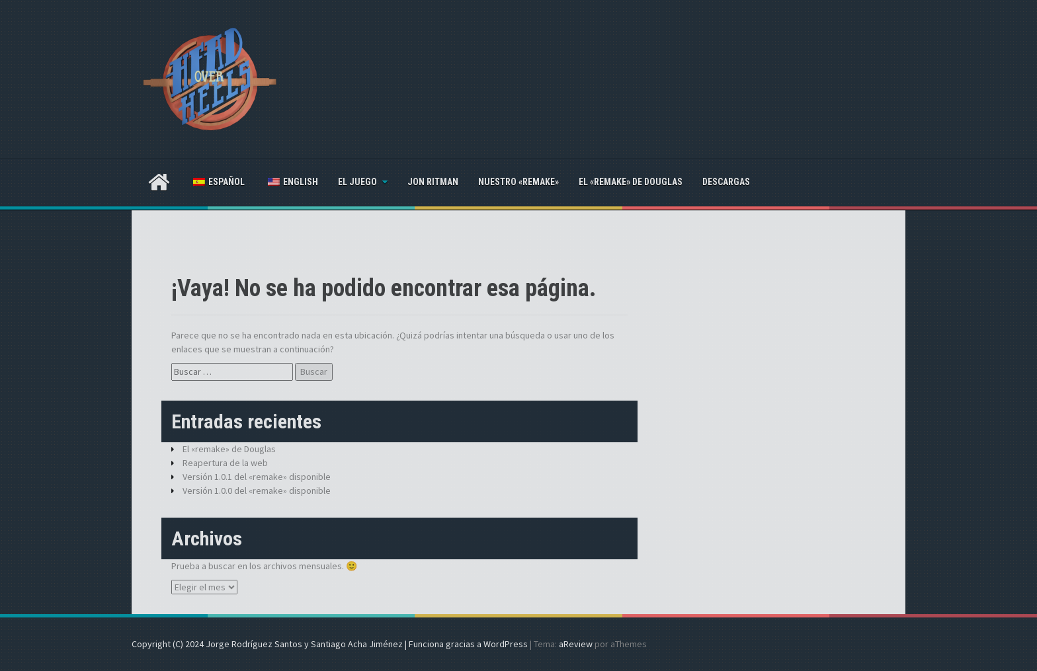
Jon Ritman (432, 182)
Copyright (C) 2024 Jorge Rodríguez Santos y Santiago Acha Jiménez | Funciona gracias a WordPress (330, 644)
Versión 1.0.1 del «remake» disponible (257, 477)
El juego (357, 182)
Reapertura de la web (225, 463)
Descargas (726, 182)
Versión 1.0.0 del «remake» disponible (257, 490)
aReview (576, 644)
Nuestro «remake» (518, 182)
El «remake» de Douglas (631, 182)
